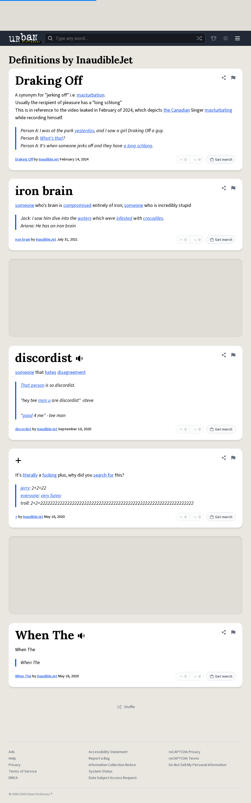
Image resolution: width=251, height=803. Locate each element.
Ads (12, 752)
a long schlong (138, 145)
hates (50, 372)
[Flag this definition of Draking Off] (233, 77)
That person (32, 385)
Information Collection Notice (112, 765)
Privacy (15, 765)
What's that (51, 138)
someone (24, 205)
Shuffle (125, 707)
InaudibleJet (49, 159)
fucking (49, 475)
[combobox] (125, 38)
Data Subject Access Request (113, 778)
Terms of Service (23, 771)
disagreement (71, 372)
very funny (51, 495)
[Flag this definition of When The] (233, 632)
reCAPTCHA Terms (184, 758)
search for (103, 475)
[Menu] (237, 38)
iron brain (22, 239)
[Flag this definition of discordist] (233, 355)
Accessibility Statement (108, 752)
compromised (77, 205)
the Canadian (176, 110)
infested (124, 218)
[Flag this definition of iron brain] (233, 188)
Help (12, 758)
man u (44, 400)
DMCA (13, 778)
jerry (25, 488)
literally (30, 475)
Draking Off (24, 159)
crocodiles (153, 218)
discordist (23, 429)
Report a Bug (99, 758)
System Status (101, 771)
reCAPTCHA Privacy (184, 752)
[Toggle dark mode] (225, 38)
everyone (30, 495)
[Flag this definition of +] (233, 457)
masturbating (218, 110)
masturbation (90, 95)
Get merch (221, 159)
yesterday (84, 130)
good (27, 415)
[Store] (214, 38)
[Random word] (199, 38)
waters (84, 218)
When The (23, 676)
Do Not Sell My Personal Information (197, 765)
